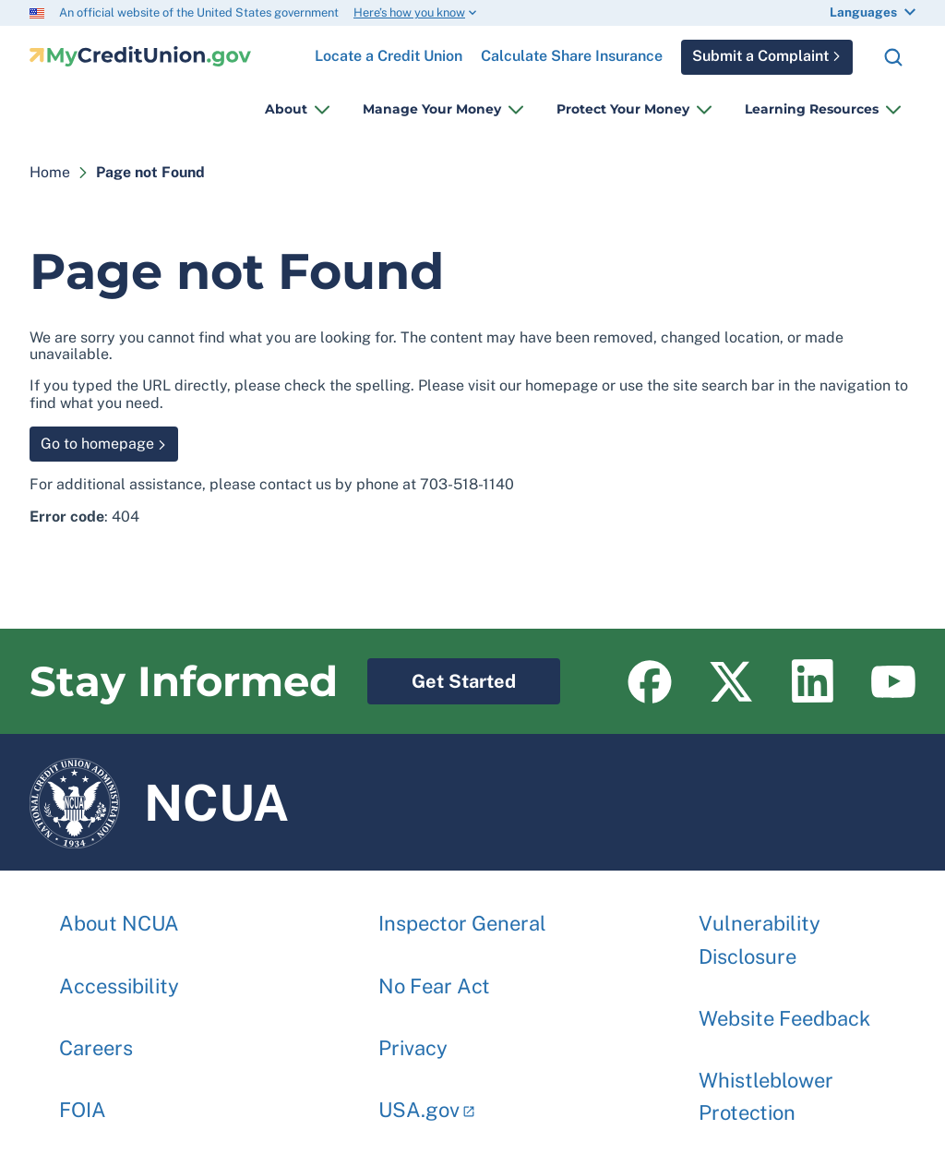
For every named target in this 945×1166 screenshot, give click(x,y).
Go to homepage (97, 443)
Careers (96, 1038)
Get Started (441, 675)
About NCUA (119, 914)
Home (50, 172)
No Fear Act (434, 977)
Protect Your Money (622, 109)
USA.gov (419, 1100)
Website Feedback (784, 1009)
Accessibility (119, 977)
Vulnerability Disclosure (759, 930)
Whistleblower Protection (766, 1087)
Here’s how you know (409, 12)
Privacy (413, 1038)
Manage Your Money (432, 109)
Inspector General (462, 914)
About (286, 109)
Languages (863, 12)
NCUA (159, 802)
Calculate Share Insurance (572, 56)
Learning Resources (812, 109)
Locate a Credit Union (388, 49)
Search (893, 57)
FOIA (82, 1100)
